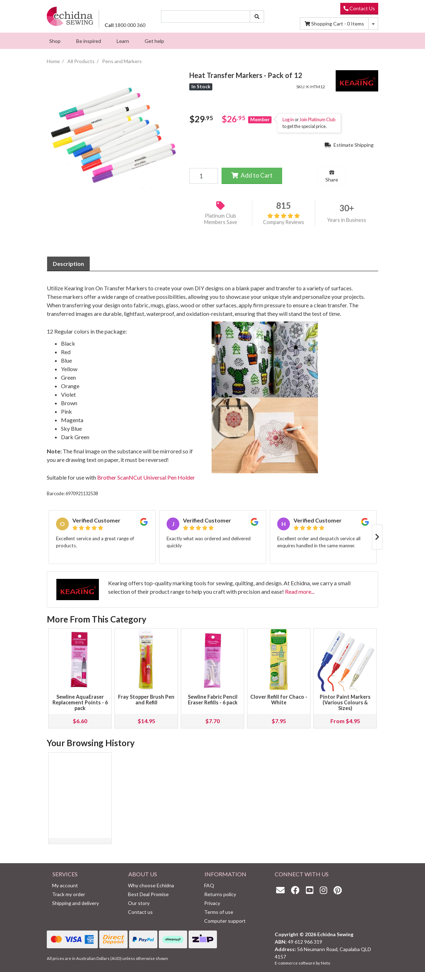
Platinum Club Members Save (220, 219)
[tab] (68, 263)
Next (377, 537)
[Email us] (282, 890)
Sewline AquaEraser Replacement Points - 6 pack (80, 702)
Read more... (299, 591)
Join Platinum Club (317, 119)
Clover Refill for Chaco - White (278, 699)
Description (68, 263)
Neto (325, 963)
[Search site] (257, 16)
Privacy (212, 903)
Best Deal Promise (148, 894)
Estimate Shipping (349, 145)
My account (65, 885)
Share (331, 176)
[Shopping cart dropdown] (373, 23)
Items (334, 24)
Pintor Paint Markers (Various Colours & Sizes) (345, 702)
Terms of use (218, 912)
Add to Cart (252, 175)
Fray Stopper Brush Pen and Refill (146, 699)
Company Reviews (283, 219)
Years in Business (346, 220)
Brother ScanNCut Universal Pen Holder (146, 477)
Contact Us (359, 8)
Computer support (225, 921)
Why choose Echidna (151, 885)
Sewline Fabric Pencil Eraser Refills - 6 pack (212, 699)
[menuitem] (54, 41)
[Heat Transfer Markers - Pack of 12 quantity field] (203, 176)
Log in (288, 119)
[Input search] (206, 16)
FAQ (209, 885)
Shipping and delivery (75, 903)
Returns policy (220, 894)
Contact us (140, 912)
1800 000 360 (125, 25)
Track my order (68, 894)
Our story (139, 903)
